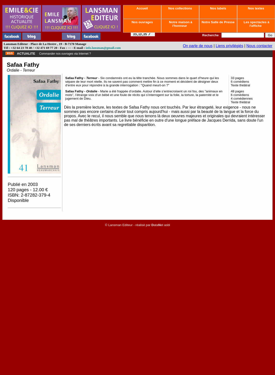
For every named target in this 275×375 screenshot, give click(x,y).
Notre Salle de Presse (218, 22)
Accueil (142, 8)
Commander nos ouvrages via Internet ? (65, 53)
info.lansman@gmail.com (103, 48)
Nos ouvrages (142, 22)
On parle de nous (198, 46)
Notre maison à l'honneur (180, 24)
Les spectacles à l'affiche (256, 24)
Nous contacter (259, 46)
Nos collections (180, 8)
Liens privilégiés (229, 46)
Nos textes (256, 8)
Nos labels (218, 8)
